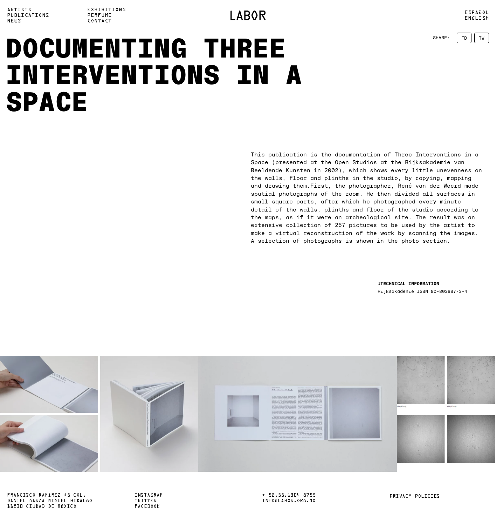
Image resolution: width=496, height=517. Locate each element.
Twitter (146, 501)
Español (476, 12)
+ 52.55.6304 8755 (289, 496)
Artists (19, 9)
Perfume (99, 15)
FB (464, 38)
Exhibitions (106, 9)
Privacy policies (415, 497)
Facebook (147, 507)
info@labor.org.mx (289, 501)
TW (481, 38)
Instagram (149, 496)
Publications (28, 15)
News (14, 21)
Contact (99, 21)
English (476, 18)
